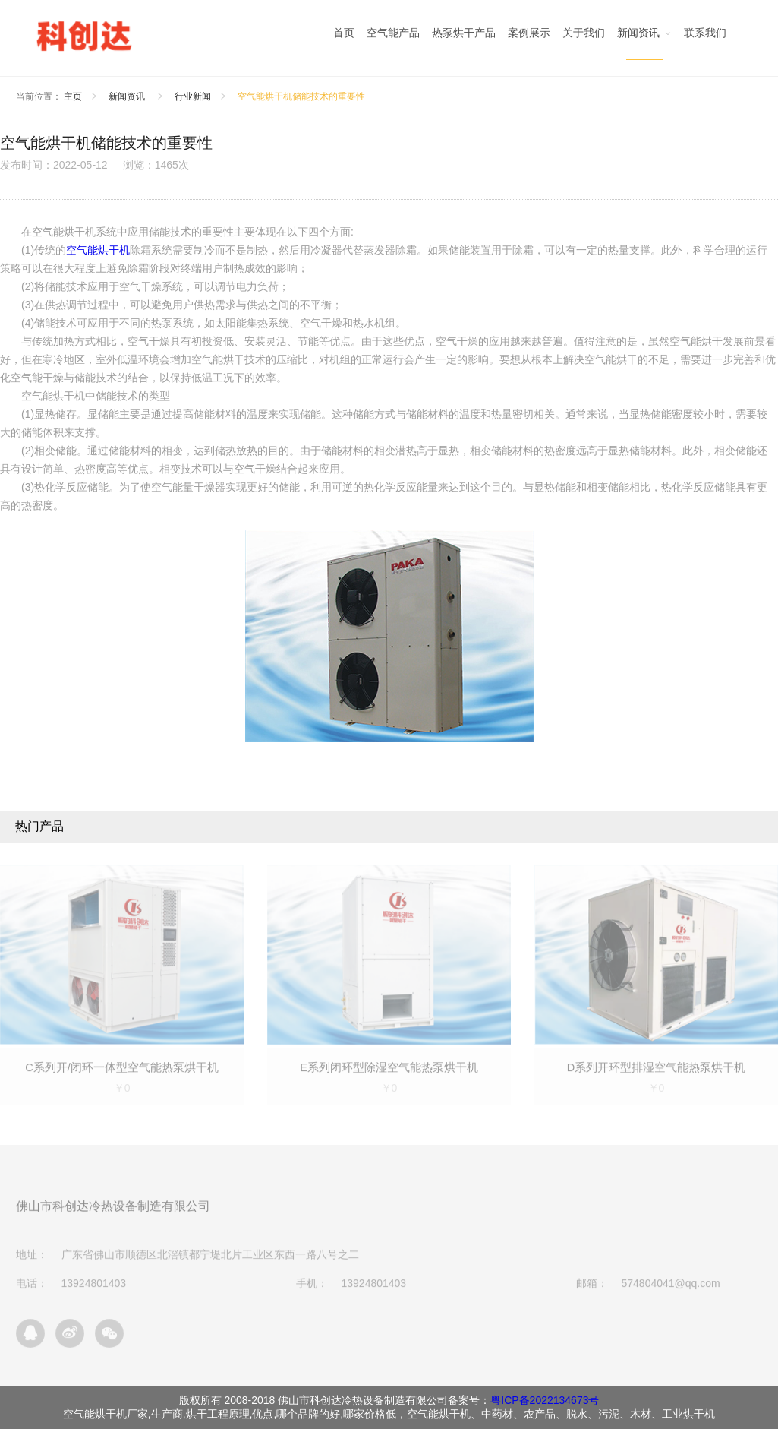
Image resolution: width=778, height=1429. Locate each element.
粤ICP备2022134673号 (544, 1400)
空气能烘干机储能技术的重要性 (301, 96)
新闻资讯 (128, 96)
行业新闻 (193, 96)
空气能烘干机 (98, 250)
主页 (73, 96)
